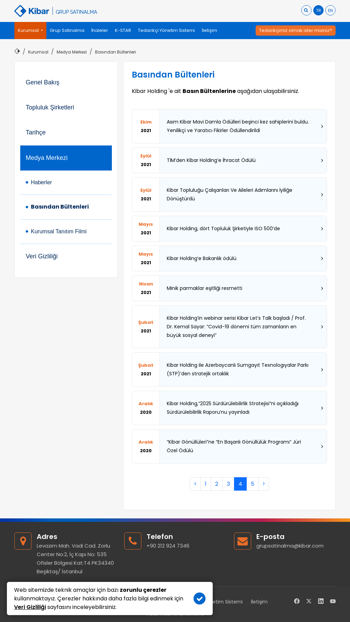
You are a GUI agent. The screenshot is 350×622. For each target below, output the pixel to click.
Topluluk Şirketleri (50, 107)
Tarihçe (36, 132)
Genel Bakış (42, 82)
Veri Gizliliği (42, 256)
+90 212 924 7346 (168, 545)
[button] (30, 30)
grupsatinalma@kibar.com (290, 545)
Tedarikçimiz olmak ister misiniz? (295, 30)
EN (330, 10)
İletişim (259, 601)
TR (318, 10)
